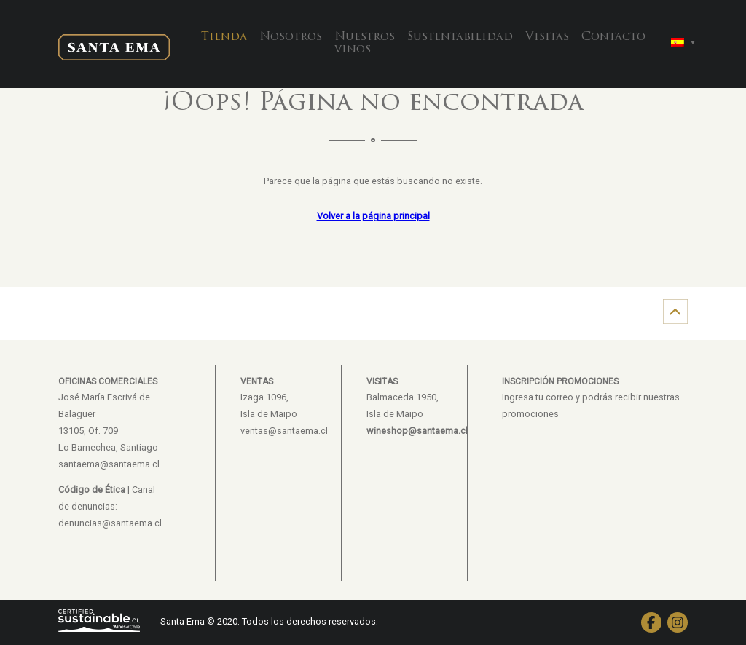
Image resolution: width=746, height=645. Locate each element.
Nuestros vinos (364, 43)
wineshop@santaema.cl (417, 430)
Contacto (613, 37)
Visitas (547, 37)
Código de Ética (91, 489)
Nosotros (290, 37)
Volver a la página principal (373, 215)
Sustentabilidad (460, 37)
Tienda (224, 37)
